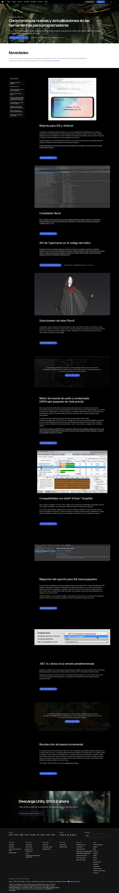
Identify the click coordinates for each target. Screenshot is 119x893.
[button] (90, 2)
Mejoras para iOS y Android (15, 83)
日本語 (21, 834)
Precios (45, 1)
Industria (14, 1)
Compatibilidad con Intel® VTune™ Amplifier (16, 103)
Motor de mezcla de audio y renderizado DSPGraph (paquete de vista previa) (17, 98)
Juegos (8, 1)
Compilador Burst (14, 86)
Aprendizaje (33, 1)
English (11, 834)
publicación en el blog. (71, 763)
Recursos (20, 1)
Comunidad (26, 1)
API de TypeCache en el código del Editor (16, 90)
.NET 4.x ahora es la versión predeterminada (16, 111)
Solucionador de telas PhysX (15, 94)
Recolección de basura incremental (16, 115)
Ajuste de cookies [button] (75, 881)
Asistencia (40, 1)
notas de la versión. (53, 61)
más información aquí (52, 887)
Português (33, 834)
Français (26, 834)
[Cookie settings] (72, 375)
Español (43, 834)
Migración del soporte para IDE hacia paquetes (16, 107)
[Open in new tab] (25, 849)
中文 (38, 834)
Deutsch (16, 834)
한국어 (53, 834)
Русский (48, 834)
